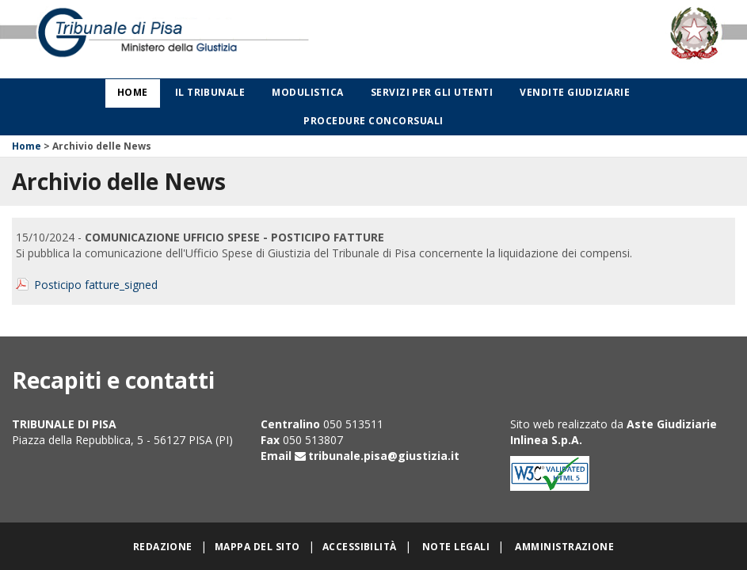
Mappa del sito (257, 546)
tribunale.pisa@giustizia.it (383, 455)
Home (132, 92)
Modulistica (307, 92)
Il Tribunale (210, 92)
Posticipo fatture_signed (96, 284)
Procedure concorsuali (373, 120)
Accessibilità (359, 546)
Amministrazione (564, 546)
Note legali (456, 546)
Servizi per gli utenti (432, 92)
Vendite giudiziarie (575, 92)
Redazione (162, 546)
